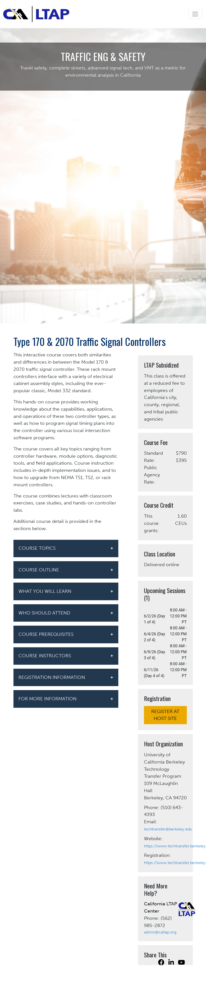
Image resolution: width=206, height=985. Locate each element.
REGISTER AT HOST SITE (165, 715)
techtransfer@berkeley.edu (168, 829)
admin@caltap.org (160, 932)
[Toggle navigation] (195, 14)
